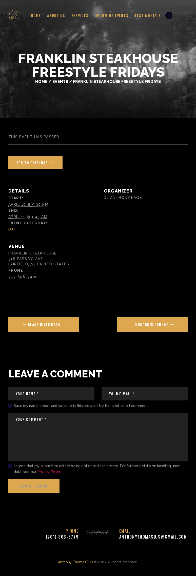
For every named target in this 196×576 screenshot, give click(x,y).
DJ (10, 229)
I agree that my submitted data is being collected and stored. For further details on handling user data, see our (97, 469)
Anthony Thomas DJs (75, 562)
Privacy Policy (49, 472)
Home (41, 81)
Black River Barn (44, 324)
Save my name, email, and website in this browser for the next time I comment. (81, 405)
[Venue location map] (143, 269)
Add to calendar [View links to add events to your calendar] (32, 162)
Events (60, 81)
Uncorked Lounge (152, 324)
